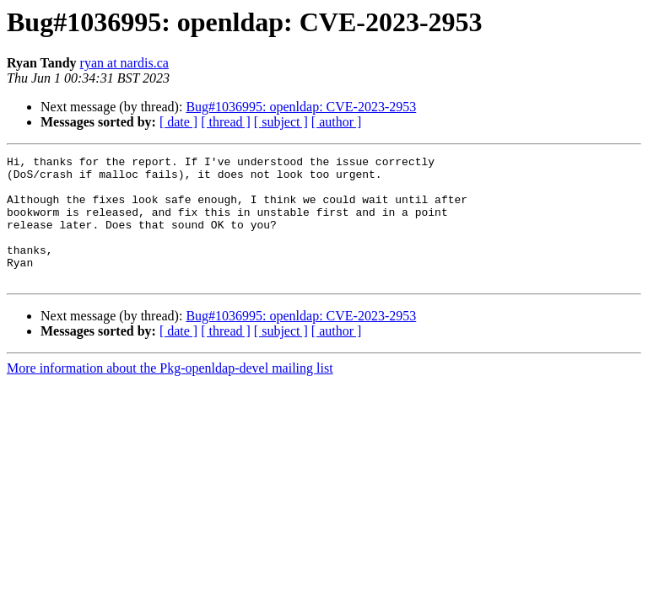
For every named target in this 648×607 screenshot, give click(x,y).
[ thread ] (226, 122)
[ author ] (336, 122)
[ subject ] (281, 122)
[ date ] (178, 122)
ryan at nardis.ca (124, 63)
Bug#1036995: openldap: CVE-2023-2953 (301, 106)
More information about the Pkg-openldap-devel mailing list (170, 393)
